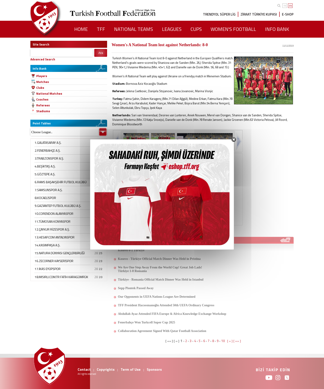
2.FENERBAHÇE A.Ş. (48, 150)
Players (41, 75)
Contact (84, 369)
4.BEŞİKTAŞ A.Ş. (45, 166)
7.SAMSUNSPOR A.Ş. (49, 190)
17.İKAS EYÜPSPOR (48, 268)
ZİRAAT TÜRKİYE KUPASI (259, 14)
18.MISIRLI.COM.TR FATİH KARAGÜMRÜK (61, 277)
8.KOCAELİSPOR (45, 197)
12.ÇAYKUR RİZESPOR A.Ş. (52, 229)
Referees (43, 105)
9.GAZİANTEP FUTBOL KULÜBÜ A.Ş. (58, 205)
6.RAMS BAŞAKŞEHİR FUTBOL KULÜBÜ (61, 182)
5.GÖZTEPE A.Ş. (45, 174)
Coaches (42, 99)
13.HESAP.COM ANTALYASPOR (54, 237)
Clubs (40, 87)
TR (285, 5)
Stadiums (43, 111)
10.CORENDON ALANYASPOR (54, 213)
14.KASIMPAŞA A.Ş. (47, 245)
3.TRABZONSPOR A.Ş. (49, 158)
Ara (100, 53)
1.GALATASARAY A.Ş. (48, 142)
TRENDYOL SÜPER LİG (219, 14)
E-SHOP (288, 14)
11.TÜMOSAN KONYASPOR (52, 221)
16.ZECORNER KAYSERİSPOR (54, 261)
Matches (42, 81)
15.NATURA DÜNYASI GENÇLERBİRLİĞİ (60, 253)
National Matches (49, 93)
